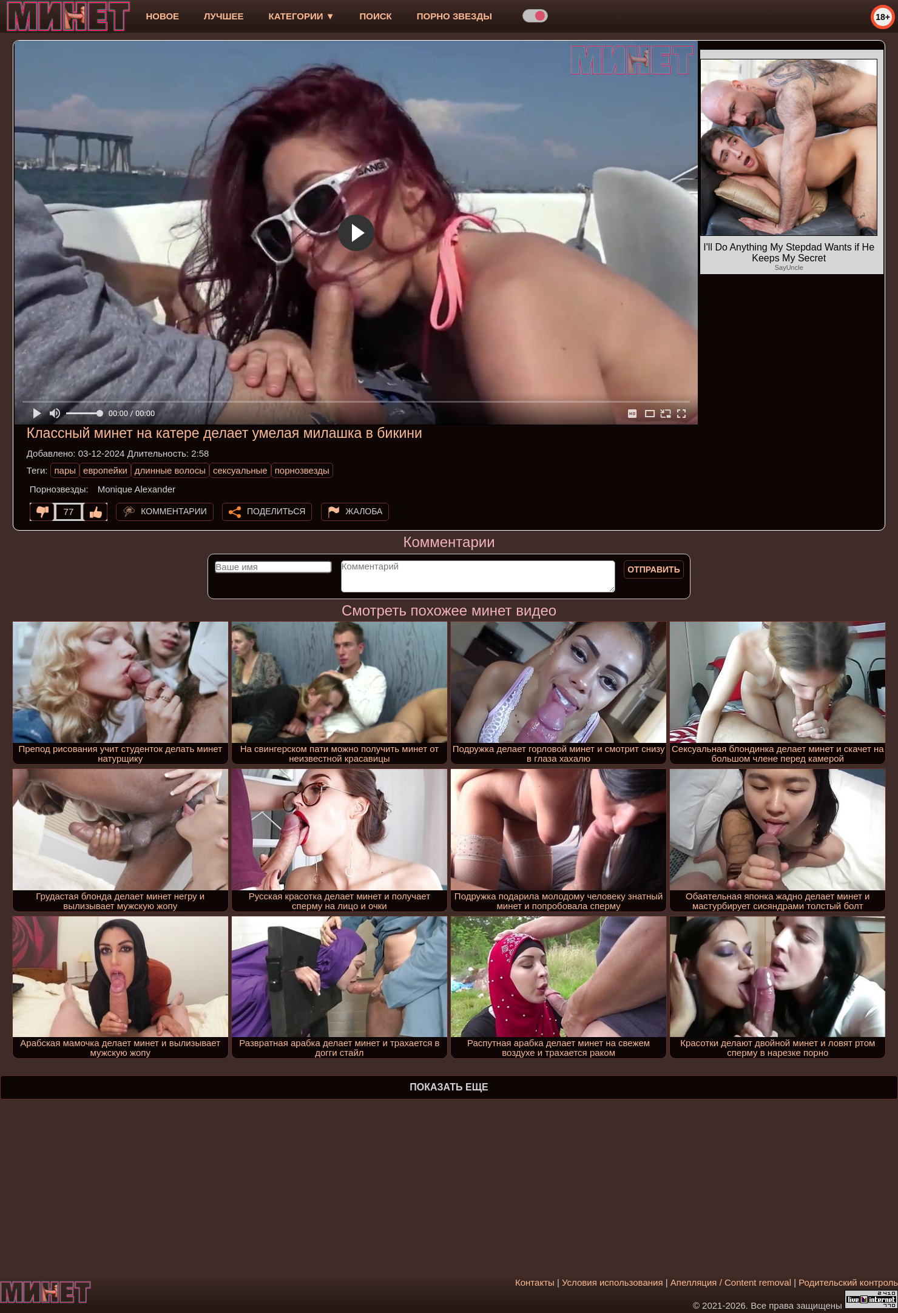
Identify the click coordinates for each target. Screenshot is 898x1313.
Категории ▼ (302, 16)
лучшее (223, 16)
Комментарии (174, 511)
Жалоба (364, 511)
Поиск (376, 16)
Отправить (653, 569)
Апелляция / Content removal (730, 1282)
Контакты (535, 1282)
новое (162, 16)
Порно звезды (454, 16)
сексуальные (240, 470)
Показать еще (449, 1087)
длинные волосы (170, 470)
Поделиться (276, 511)
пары (65, 470)
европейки (105, 470)
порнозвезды (302, 470)
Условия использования (612, 1282)
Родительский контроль (848, 1282)
